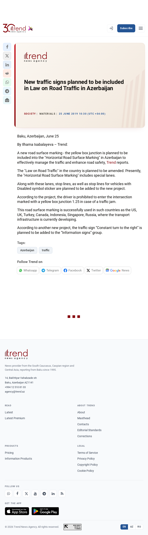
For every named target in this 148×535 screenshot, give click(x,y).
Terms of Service (87, 452)
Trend (111, 162)
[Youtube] (35, 493)
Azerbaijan (27, 250)
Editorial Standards (89, 430)
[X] (26, 493)
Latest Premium (15, 418)
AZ (131, 526)
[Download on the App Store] (17, 511)
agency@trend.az (15, 391)
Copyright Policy (87, 464)
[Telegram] (44, 493)
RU (139, 526)
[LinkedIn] (53, 493)
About (81, 412)
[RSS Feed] (62, 493)
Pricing (9, 452)
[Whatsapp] (8, 493)
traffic (45, 250)
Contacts (83, 424)
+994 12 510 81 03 (15, 387)
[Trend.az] (18, 28)
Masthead (83, 418)
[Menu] (140, 28)
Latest (9, 412)
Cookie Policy (85, 470)
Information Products (18, 458)
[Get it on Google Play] (45, 511)
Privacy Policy (86, 458)
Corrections (84, 436)
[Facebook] (17, 493)
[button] (7, 47)
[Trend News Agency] (16, 354)
